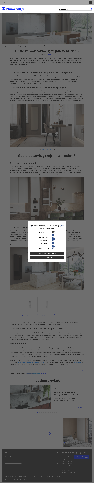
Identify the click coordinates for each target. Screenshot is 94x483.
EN (4, 2)
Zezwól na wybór (47, 257)
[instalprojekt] (13, 7)
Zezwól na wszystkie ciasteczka (47, 253)
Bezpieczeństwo (47, 246)
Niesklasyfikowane (47, 248)
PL (2, 2)
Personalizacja (47, 243)
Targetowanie (47, 240)
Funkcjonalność (47, 238)
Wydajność (47, 235)
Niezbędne (47, 232)
